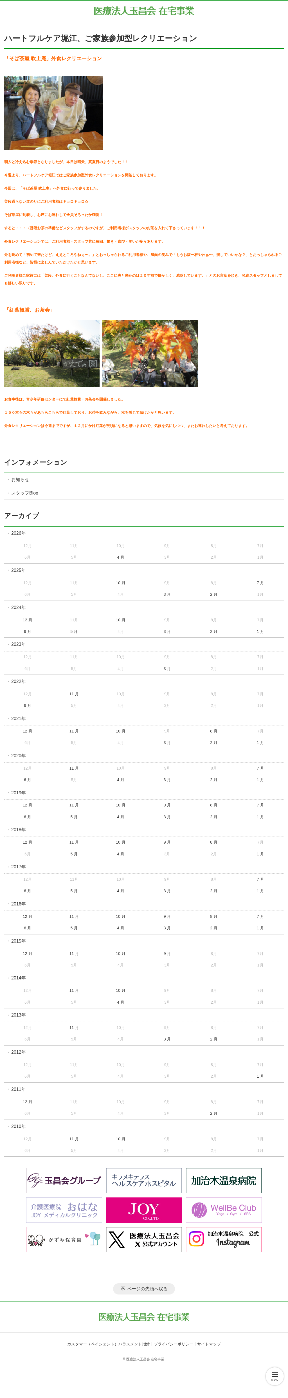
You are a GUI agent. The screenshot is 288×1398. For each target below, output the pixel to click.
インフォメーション (35, 462)
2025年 (18, 570)
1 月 (260, 631)
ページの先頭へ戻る (147, 1288)
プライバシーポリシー (173, 1344)
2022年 (18, 681)
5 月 (74, 631)
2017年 (18, 866)
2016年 (18, 904)
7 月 (260, 583)
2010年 (18, 1126)
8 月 (213, 731)
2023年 (18, 644)
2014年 (18, 978)
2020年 (18, 755)
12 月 (27, 620)
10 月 (120, 583)
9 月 (167, 805)
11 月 (74, 694)
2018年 (18, 829)
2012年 (18, 1052)
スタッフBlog (24, 493)
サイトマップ (209, 1344)
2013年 (18, 1015)
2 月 (213, 594)
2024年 (18, 607)
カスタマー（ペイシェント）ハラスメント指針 (108, 1344)
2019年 (18, 792)
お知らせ (20, 479)
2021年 (18, 718)
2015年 (18, 941)
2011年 (18, 1089)
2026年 (18, 533)
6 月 (27, 631)
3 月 (167, 594)
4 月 (120, 557)
